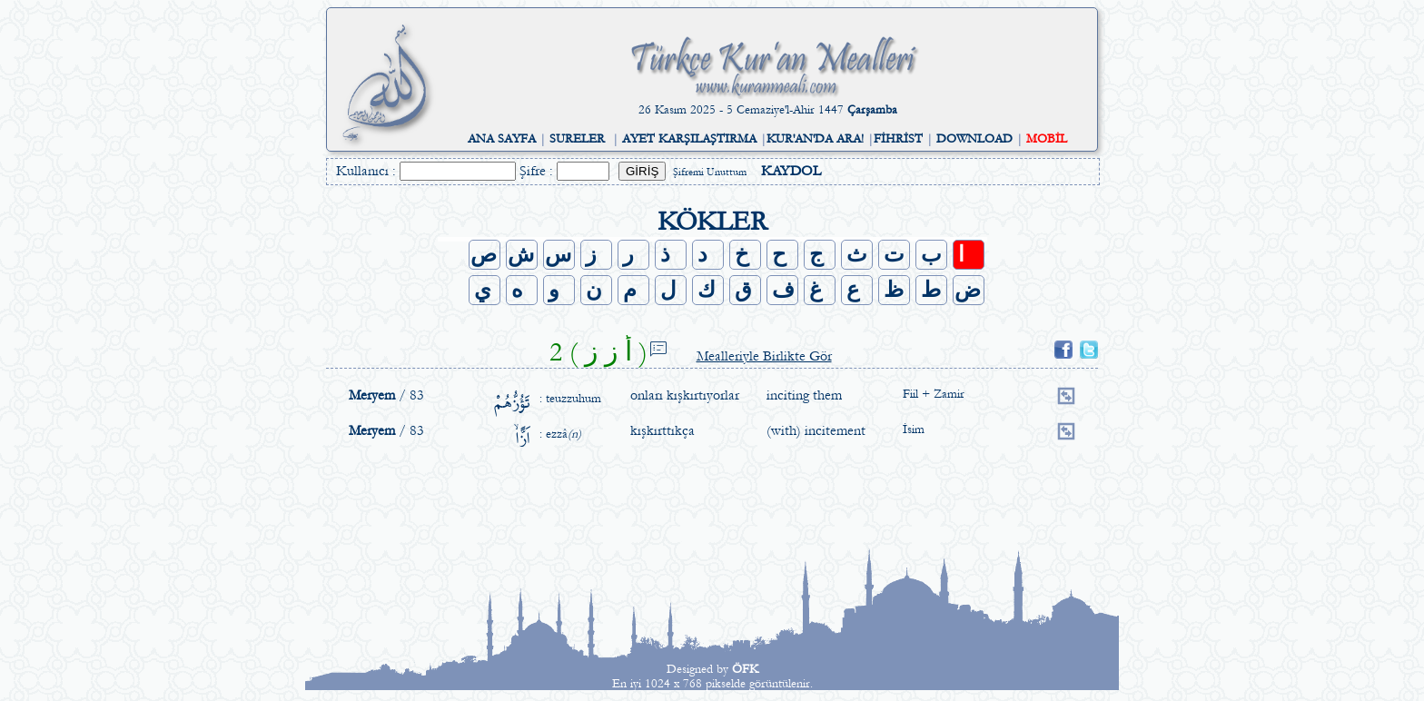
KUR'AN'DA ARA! (815, 139)
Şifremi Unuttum (710, 172)
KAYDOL (791, 171)
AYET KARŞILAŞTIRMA (689, 139)
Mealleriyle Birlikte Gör (764, 356)
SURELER (577, 139)
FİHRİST (898, 139)
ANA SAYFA (502, 139)
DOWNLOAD (974, 139)
